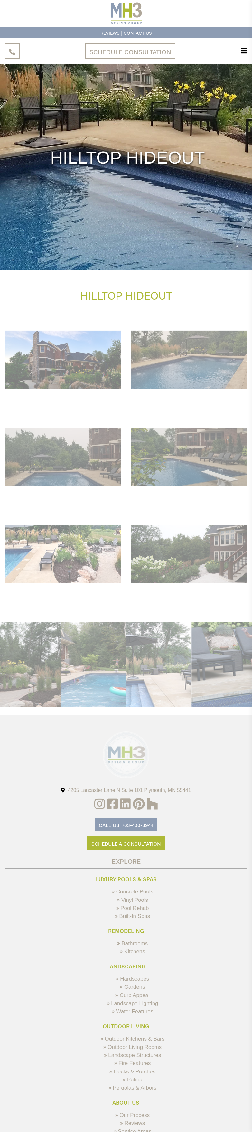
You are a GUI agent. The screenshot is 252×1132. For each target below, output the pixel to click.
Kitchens (132, 951)
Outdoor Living (126, 1026)
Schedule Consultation (130, 52)
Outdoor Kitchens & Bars (132, 1039)
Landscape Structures (132, 1055)
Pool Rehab (132, 908)
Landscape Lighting (132, 1003)
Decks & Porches (132, 1072)
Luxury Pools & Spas (126, 878)
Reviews (110, 33)
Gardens (132, 987)
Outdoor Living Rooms (132, 1047)
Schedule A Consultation (126, 844)
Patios (132, 1080)
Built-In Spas (132, 916)
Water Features (132, 1011)
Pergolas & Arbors (132, 1088)
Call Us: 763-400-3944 (126, 825)
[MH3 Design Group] (126, 23)
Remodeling (126, 930)
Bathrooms (132, 943)
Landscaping (126, 966)
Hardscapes (132, 979)
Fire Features (132, 1063)
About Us (125, 1102)
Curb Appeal (132, 995)
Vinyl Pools (132, 900)
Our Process (132, 1115)
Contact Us (138, 33)
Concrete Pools (132, 892)
